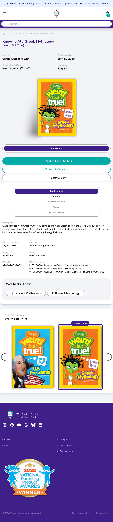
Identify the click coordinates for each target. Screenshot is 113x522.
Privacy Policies (103, 513)
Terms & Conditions (81, 513)
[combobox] (56, 24)
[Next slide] (108, 357)
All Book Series (64, 445)
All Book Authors (65, 451)
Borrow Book (56, 177)
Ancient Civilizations (26, 293)
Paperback (56, 148)
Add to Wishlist (56, 169)
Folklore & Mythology (65, 293)
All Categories (63, 439)
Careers (6, 445)
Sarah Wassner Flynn (15, 59)
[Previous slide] (4, 357)
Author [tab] (56, 196)
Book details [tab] (56, 191)
